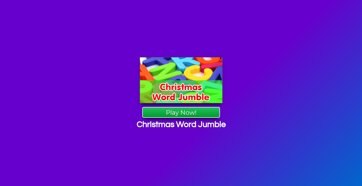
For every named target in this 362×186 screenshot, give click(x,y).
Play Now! (181, 112)
